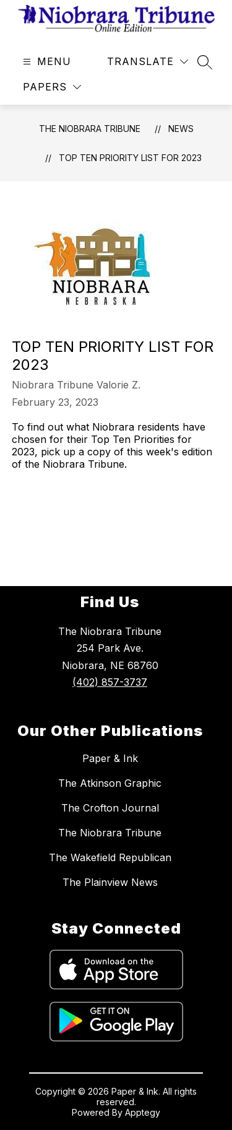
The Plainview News (110, 882)
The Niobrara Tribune (89, 128)
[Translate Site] (147, 61)
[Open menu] (45, 61)
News (181, 128)
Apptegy (142, 1112)
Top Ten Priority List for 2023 (130, 157)
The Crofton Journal (110, 808)
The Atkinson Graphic (109, 783)
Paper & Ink (110, 758)
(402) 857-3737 (109, 682)
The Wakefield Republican (110, 857)
